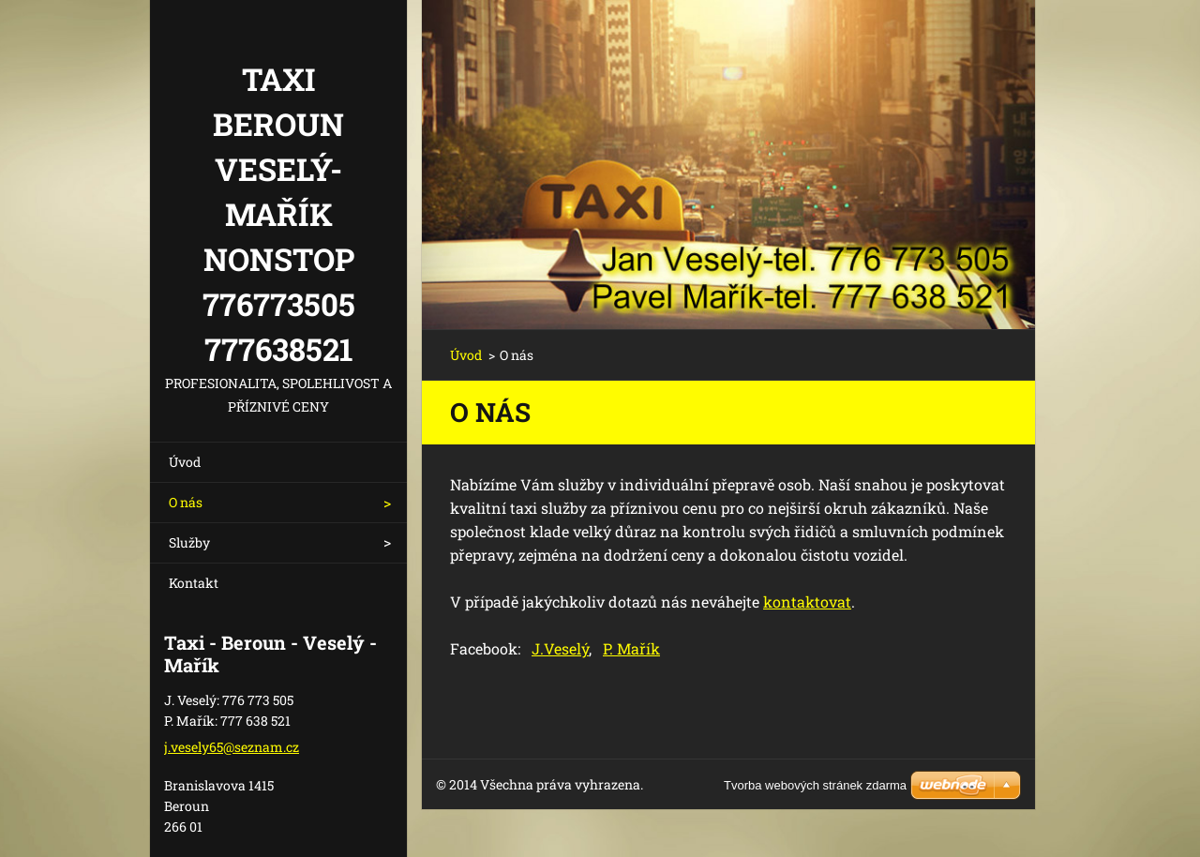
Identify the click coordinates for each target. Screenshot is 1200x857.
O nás (185, 502)
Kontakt (193, 583)
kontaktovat (807, 601)
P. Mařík (631, 648)
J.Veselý (560, 648)
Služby (189, 542)
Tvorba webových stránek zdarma (815, 785)
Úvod (185, 462)
